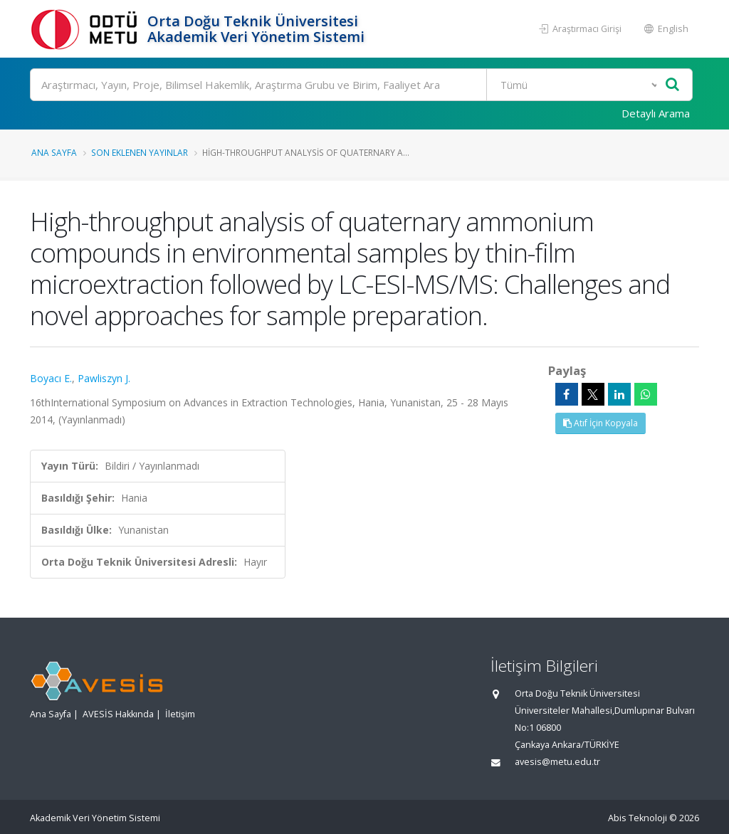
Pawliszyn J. (104, 378)
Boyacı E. (51, 378)
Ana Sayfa (54, 152)
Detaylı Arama (656, 113)
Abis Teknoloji (637, 818)
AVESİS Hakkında (118, 714)
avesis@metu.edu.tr (557, 762)
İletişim (180, 714)
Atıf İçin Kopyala (600, 423)
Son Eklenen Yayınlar (139, 152)
